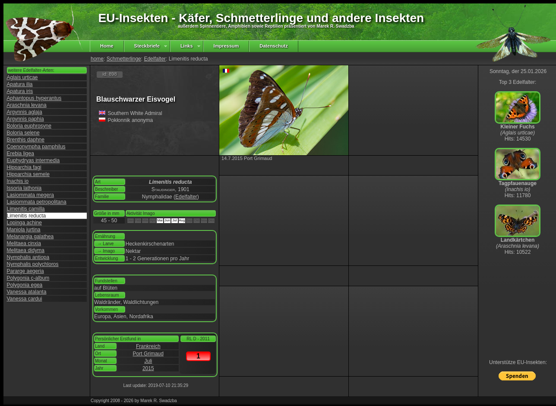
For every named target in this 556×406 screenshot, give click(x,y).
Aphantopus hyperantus (34, 98)
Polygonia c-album (28, 278)
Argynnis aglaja (24, 112)
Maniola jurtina (24, 230)
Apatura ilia (20, 84)
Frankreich (148, 346)
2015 (148, 368)
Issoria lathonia (24, 188)
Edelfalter (155, 59)
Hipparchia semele (28, 174)
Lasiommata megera (30, 195)
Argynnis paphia (25, 119)
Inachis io (18, 181)
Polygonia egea (25, 285)
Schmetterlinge (124, 59)
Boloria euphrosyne (29, 126)
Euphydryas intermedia (33, 160)
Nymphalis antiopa (28, 257)
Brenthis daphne (25, 140)
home (97, 59)
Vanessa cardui (24, 299)
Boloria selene (23, 133)
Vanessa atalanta (27, 292)
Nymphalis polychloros (33, 264)
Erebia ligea (20, 153)
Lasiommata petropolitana (36, 202)
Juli (148, 361)
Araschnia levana (27, 105)
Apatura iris (20, 91)
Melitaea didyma (25, 250)
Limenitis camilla (26, 209)
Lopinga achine (24, 223)
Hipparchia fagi (24, 167)
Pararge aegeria (25, 271)
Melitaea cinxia (24, 243)
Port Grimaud (148, 354)
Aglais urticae (22, 77)
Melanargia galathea (30, 236)
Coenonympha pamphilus (36, 147)
